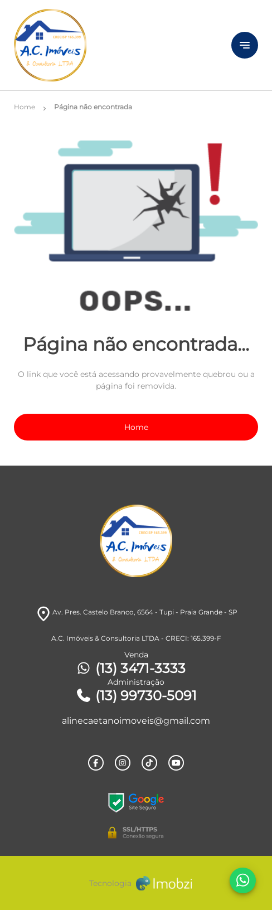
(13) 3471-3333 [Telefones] (130, 668)
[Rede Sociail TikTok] (149, 763)
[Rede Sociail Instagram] (123, 763)
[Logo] (105, 45)
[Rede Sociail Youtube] (176, 763)
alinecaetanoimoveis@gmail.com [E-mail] (136, 720)
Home (136, 427)
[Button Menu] (244, 45)
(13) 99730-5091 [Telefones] (136, 696)
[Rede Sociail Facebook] (96, 763)
